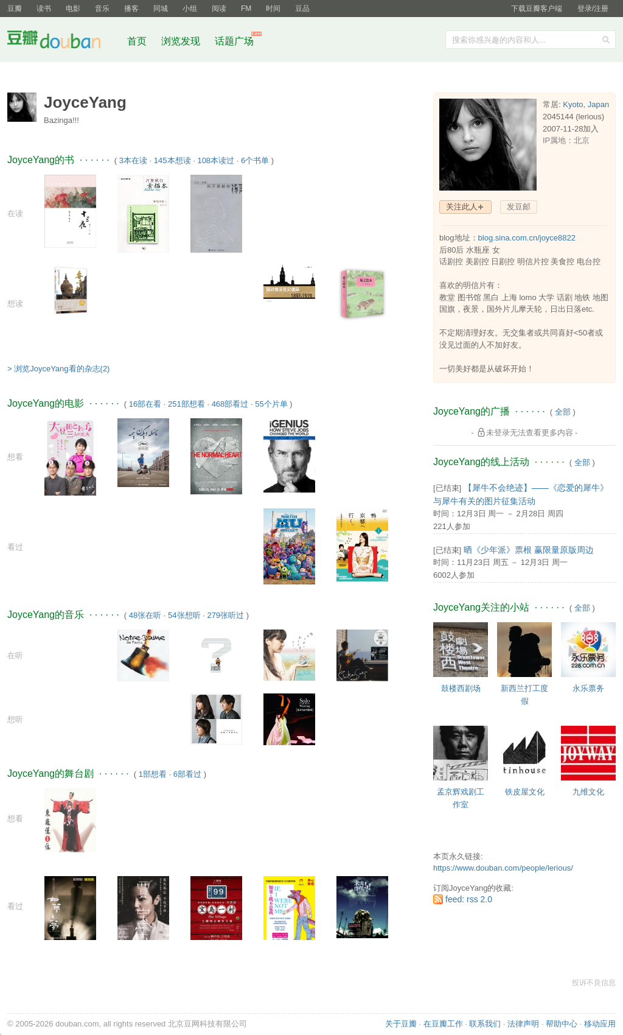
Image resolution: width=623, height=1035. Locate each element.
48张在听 (145, 615)
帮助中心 (561, 1023)
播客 (131, 8)
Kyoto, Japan (586, 104)
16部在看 (145, 404)
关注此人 (462, 206)
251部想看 (186, 404)
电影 (73, 8)
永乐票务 (588, 688)
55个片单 (271, 404)
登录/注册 (592, 8)
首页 (137, 41)
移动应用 (600, 1023)
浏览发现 (182, 41)
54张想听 (184, 615)
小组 (190, 8)
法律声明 (523, 1023)
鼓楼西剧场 (461, 688)
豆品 (302, 8)
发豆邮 (519, 206)
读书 (44, 8)
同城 (160, 8)
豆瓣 (14, 8)
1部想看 (153, 774)
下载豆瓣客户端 (536, 8)
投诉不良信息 (594, 982)
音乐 (102, 8)
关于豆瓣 (401, 1023)
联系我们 (485, 1023)
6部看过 (187, 774)
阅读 (219, 8)
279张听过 (225, 615)
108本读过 (215, 160)
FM (246, 8)
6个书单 (255, 160)
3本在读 (133, 160)
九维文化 (588, 791)
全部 (563, 411)
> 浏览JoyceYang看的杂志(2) (58, 368)
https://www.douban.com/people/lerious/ (503, 867)
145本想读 (172, 160)
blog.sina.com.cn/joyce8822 (527, 237)
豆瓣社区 (63, 41)
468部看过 (230, 404)
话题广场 (234, 41)
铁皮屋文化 (525, 791)
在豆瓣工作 (443, 1023)
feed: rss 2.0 (468, 899)
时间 (273, 8)
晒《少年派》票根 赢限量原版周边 (529, 550)
